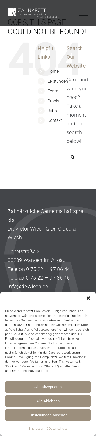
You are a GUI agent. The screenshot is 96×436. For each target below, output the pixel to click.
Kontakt (55, 120)
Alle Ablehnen (48, 401)
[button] (88, 298)
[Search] (73, 157)
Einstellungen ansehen (48, 415)
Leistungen (58, 81)
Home (53, 71)
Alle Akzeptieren (48, 387)
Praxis (53, 101)
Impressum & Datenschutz (48, 428)
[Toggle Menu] (83, 13)
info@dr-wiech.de (28, 286)
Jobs (52, 110)
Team (53, 91)
